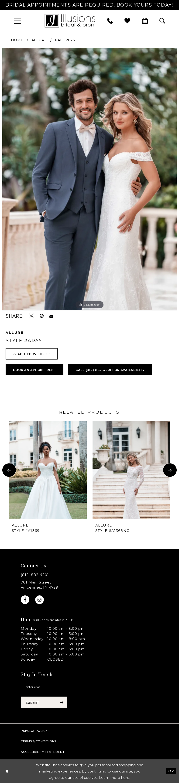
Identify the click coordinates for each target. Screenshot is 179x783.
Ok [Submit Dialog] (171, 771)
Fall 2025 (65, 40)
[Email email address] (44, 687)
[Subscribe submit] (44, 702)
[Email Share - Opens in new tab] (51, 316)
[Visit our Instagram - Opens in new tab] (39, 599)
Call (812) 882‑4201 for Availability (110, 370)
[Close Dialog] (7, 771)
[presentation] (48, 470)
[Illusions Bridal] (70, 21)
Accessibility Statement (43, 752)
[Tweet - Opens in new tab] (31, 316)
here (125, 777)
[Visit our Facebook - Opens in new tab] (25, 599)
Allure (39, 40)
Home (17, 40)
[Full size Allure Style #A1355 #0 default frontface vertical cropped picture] (89, 179)
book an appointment (34, 370)
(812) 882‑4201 (35, 575)
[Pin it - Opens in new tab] (42, 316)
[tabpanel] (89, 179)
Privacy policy (34, 731)
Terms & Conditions (38, 741)
